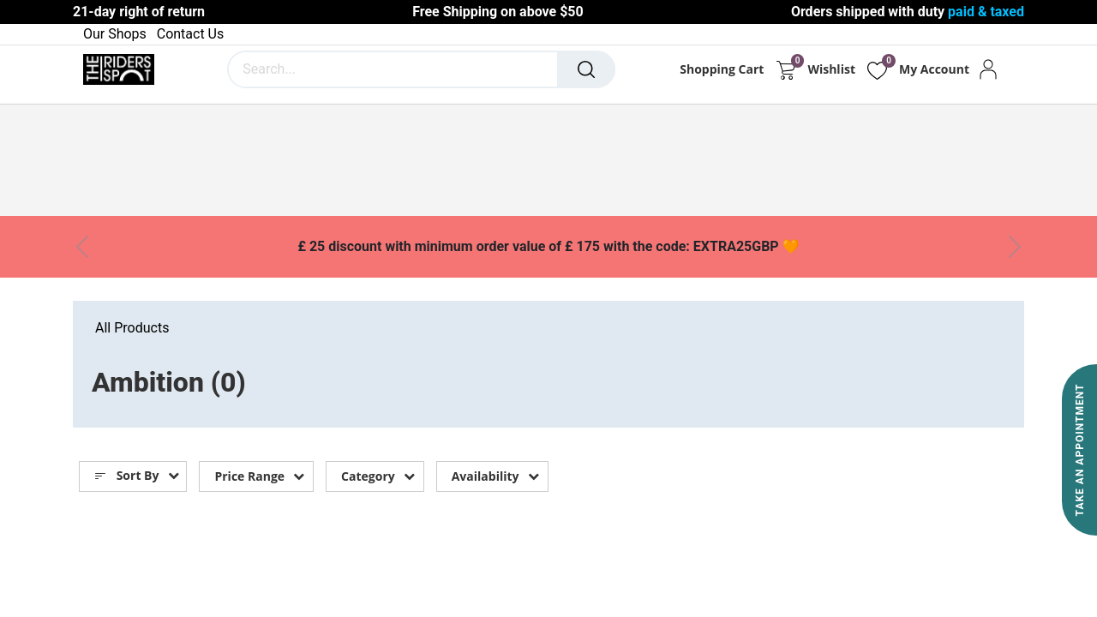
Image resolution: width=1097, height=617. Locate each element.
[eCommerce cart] (785, 69)
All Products (132, 328)
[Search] (586, 69)
